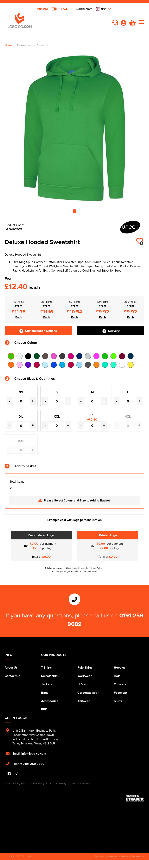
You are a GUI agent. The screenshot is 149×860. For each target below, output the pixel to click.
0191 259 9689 (33, 764)
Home (8, 45)
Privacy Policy (20, 783)
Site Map (85, 783)
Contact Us (12, 676)
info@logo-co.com (33, 753)
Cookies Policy (36, 783)
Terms (8, 783)
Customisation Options (38, 331)
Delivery (111, 331)
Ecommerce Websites (106, 856)
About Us (11, 667)
